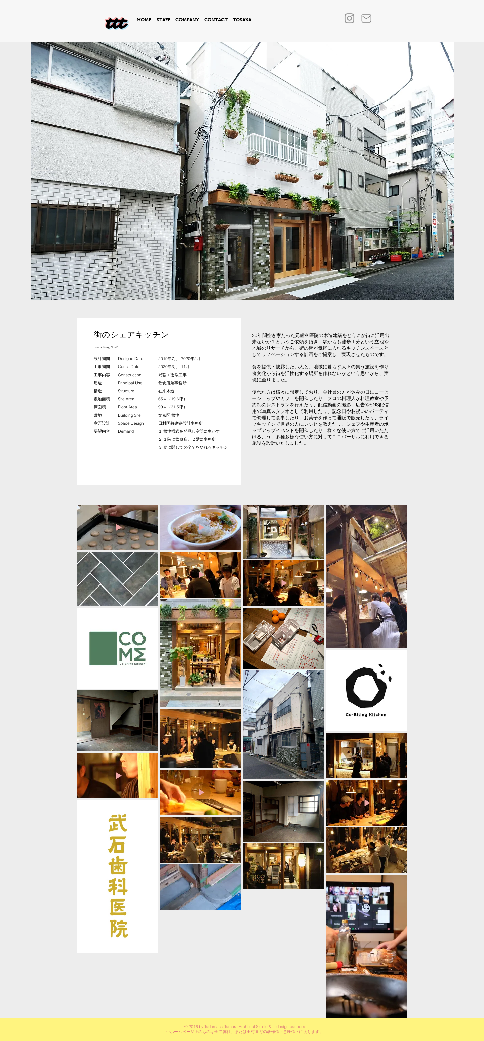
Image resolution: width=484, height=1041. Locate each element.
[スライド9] (225, 290)
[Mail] (366, 18)
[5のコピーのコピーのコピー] (260, 290)
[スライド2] (246, 290)
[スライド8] (253, 290)
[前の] (40, 171)
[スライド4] (232, 290)
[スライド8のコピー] (275, 290)
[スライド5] (239, 290)
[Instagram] (349, 18)
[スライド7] (268, 290)
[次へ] (444, 171)
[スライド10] (210, 289)
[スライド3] (218, 290)
